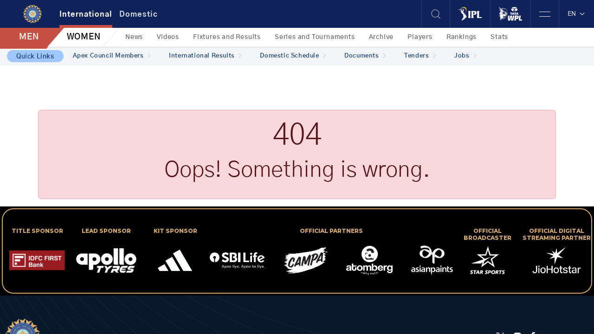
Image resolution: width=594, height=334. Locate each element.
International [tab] (85, 14)
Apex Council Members (112, 56)
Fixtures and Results (227, 37)
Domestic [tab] (138, 14)
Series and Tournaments (315, 37)
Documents (365, 56)
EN (577, 14)
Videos (168, 37)
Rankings (461, 37)
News (134, 37)
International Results (205, 56)
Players (420, 37)
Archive (381, 37)
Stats (499, 37)
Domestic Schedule (293, 56)
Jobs (465, 56)
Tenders (420, 56)
